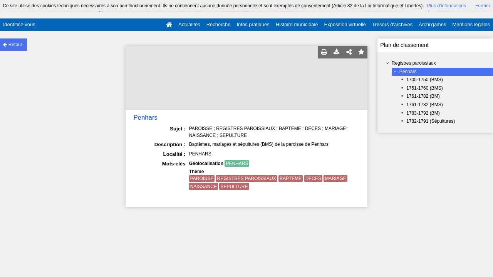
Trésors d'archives (392, 24)
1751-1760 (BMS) (424, 88)
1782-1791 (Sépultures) (430, 121)
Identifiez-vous (19, 24)
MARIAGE (335, 178)
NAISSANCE (203, 186)
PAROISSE (201, 178)
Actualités (189, 24)
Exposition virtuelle (345, 24)
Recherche (218, 24)
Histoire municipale (297, 24)
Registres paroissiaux (414, 63)
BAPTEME (291, 178)
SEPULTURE (234, 186)
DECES (313, 178)
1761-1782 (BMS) (424, 104)
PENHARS (237, 163)
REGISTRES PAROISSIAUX (246, 178)
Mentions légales (471, 24)
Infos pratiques (253, 24)
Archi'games (432, 24)
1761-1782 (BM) (423, 96)
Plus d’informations (446, 5)
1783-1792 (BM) (423, 113)
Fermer (482, 5)
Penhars (408, 71)
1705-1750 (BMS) (424, 79)
